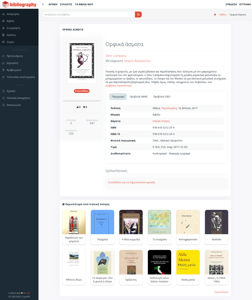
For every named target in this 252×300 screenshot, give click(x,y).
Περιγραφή (118, 96)
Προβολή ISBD (161, 96)
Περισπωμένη (169, 108)
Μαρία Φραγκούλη (137, 61)
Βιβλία (223, 14)
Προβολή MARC (139, 96)
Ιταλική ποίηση (161, 121)
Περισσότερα (221, 292)
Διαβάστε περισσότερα (119, 85)
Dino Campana (116, 56)
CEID (28, 293)
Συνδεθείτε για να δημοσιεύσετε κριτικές (131, 182)
